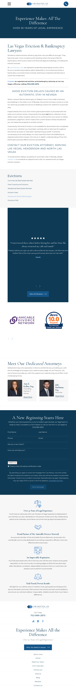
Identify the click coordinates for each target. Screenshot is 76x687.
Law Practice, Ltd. (16, 67)
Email (41, 438)
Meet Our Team (38, 662)
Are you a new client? (16, 444)
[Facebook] (43, 621)
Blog (38, 678)
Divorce (38, 674)
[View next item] (40, 286)
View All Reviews (38, 294)
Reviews (38, 681)
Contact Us (38, 685)
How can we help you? (16, 450)
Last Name (43, 432)
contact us (12, 159)
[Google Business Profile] (38, 621)
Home (38, 658)
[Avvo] (33, 621)
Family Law (38, 670)
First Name (12, 432)
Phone (10, 438)
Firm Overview (38, 666)
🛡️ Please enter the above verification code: (24, 466)
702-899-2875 (38, 615)
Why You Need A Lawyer (38, 647)
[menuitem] (38, 181)
